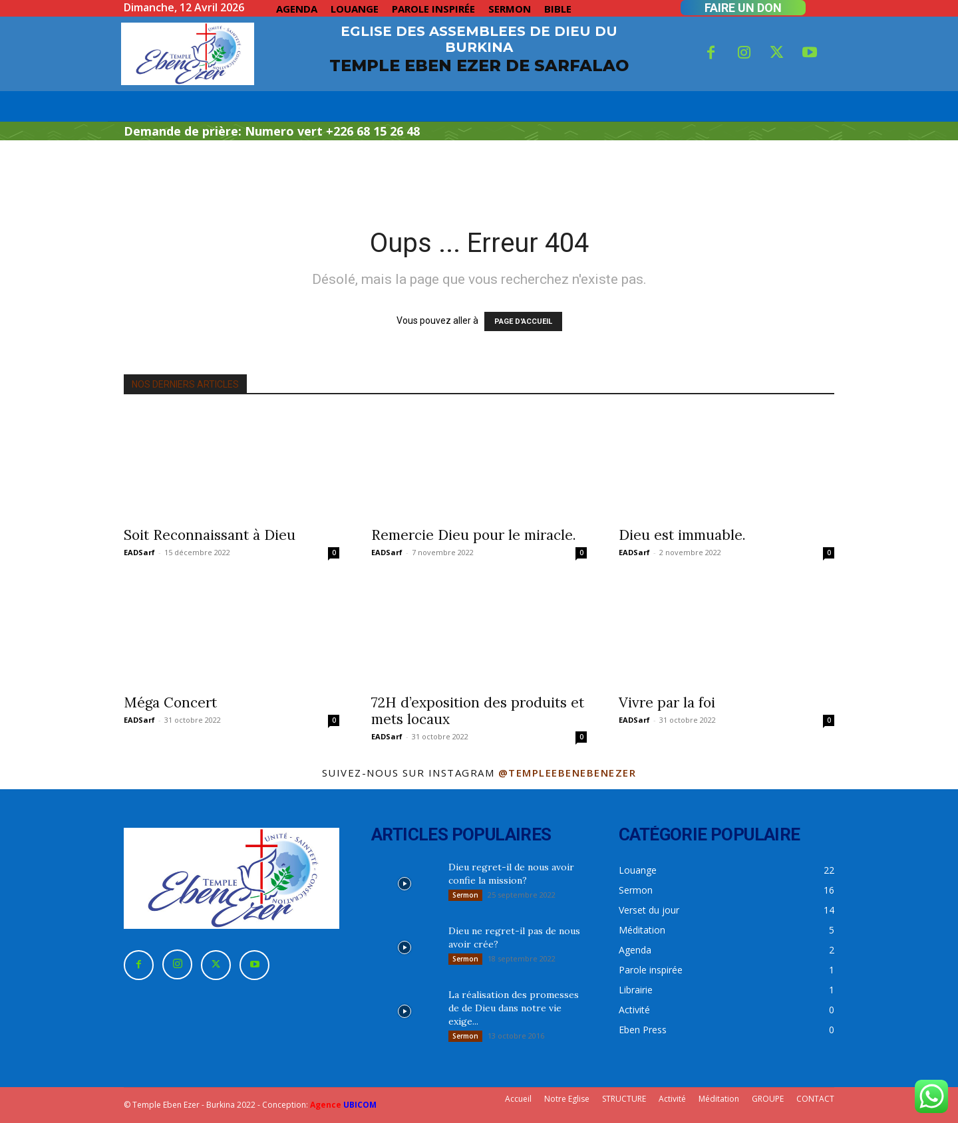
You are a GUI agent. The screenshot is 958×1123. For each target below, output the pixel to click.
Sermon (465, 895)
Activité (672, 1098)
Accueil (518, 1098)
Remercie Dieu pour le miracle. (473, 535)
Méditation (719, 1098)
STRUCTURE (624, 1098)
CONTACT (815, 1098)
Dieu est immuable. (682, 535)
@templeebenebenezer (567, 772)
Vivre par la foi (667, 702)
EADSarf (139, 552)
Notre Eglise (566, 1098)
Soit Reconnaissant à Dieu (209, 535)
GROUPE (768, 1098)
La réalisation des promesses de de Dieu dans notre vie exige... (513, 1008)
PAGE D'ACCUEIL (523, 321)
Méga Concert (170, 702)
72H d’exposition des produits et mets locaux (477, 710)
